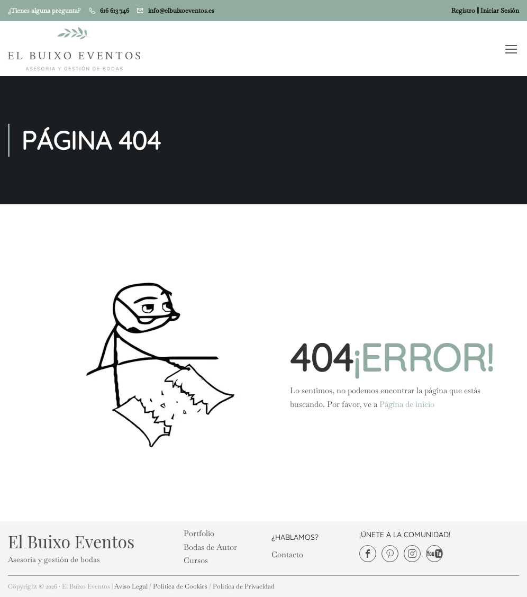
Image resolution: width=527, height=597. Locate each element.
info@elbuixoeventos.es (181, 10)
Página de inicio (406, 404)
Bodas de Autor (210, 547)
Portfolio (199, 533)
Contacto (287, 554)
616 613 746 (114, 10)
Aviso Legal (131, 586)
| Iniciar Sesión (498, 10)
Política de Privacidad (244, 586)
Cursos (196, 560)
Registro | (464, 10)
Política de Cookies (180, 586)
